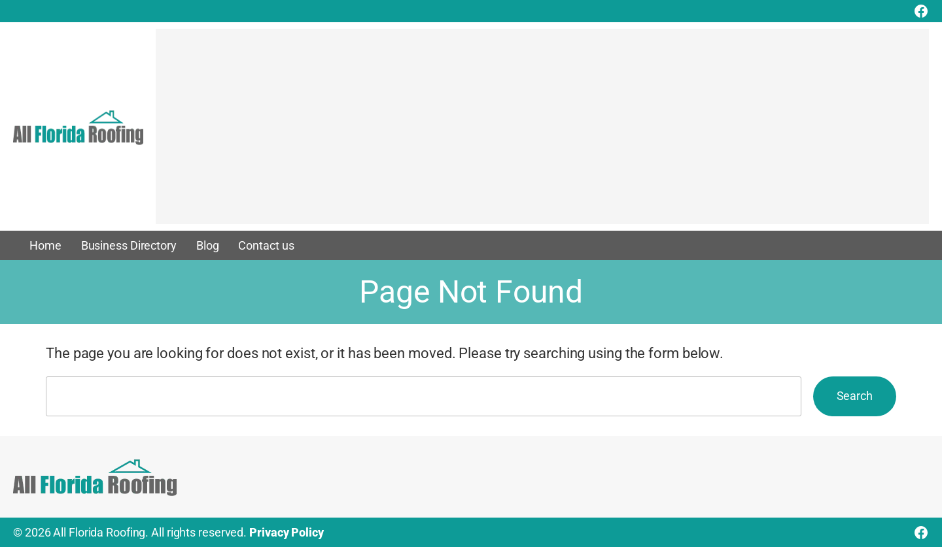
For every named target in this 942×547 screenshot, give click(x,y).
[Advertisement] (542, 132)
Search (855, 396)
